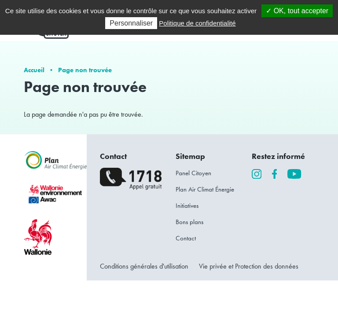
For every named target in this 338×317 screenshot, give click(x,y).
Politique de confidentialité (197, 23)
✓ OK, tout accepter (297, 11)
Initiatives (187, 205)
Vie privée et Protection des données (248, 266)
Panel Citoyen (193, 173)
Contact (186, 238)
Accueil (34, 70)
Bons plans (189, 221)
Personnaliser (131, 23)
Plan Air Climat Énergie (205, 189)
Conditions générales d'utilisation (144, 266)
